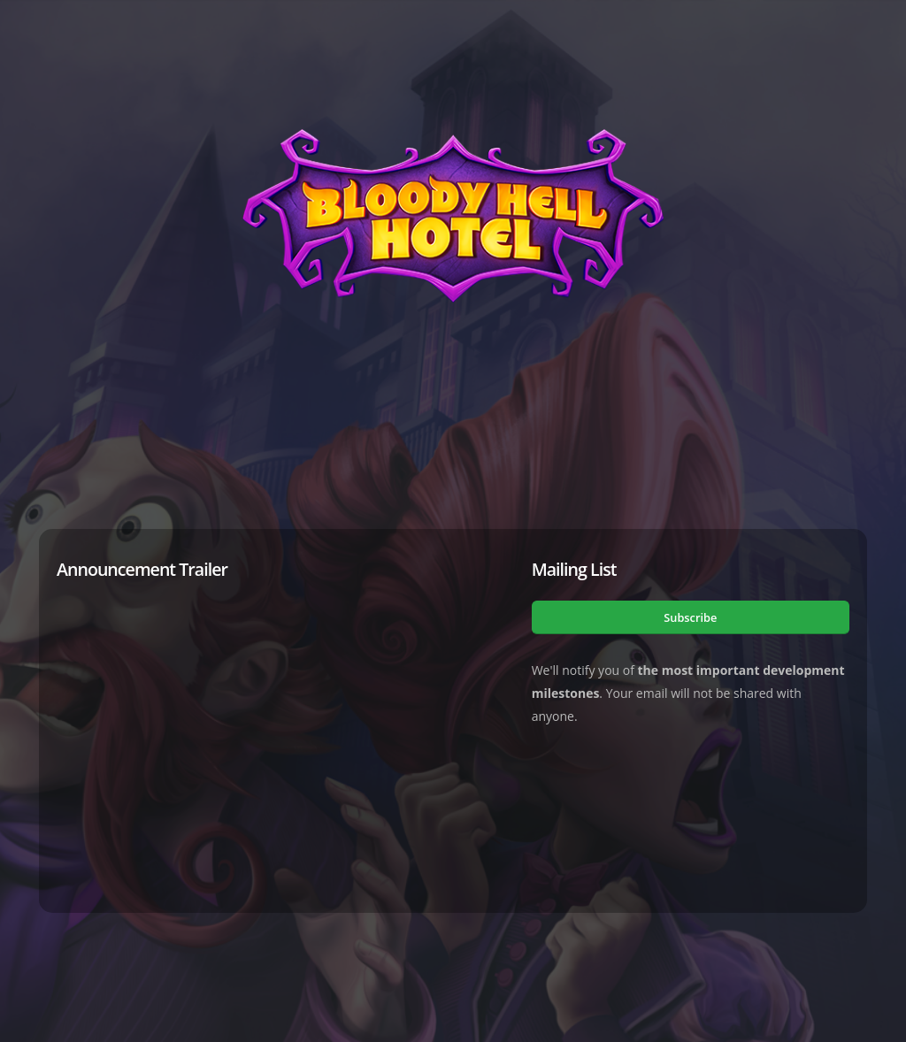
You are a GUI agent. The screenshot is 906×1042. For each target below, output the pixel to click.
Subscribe (690, 617)
